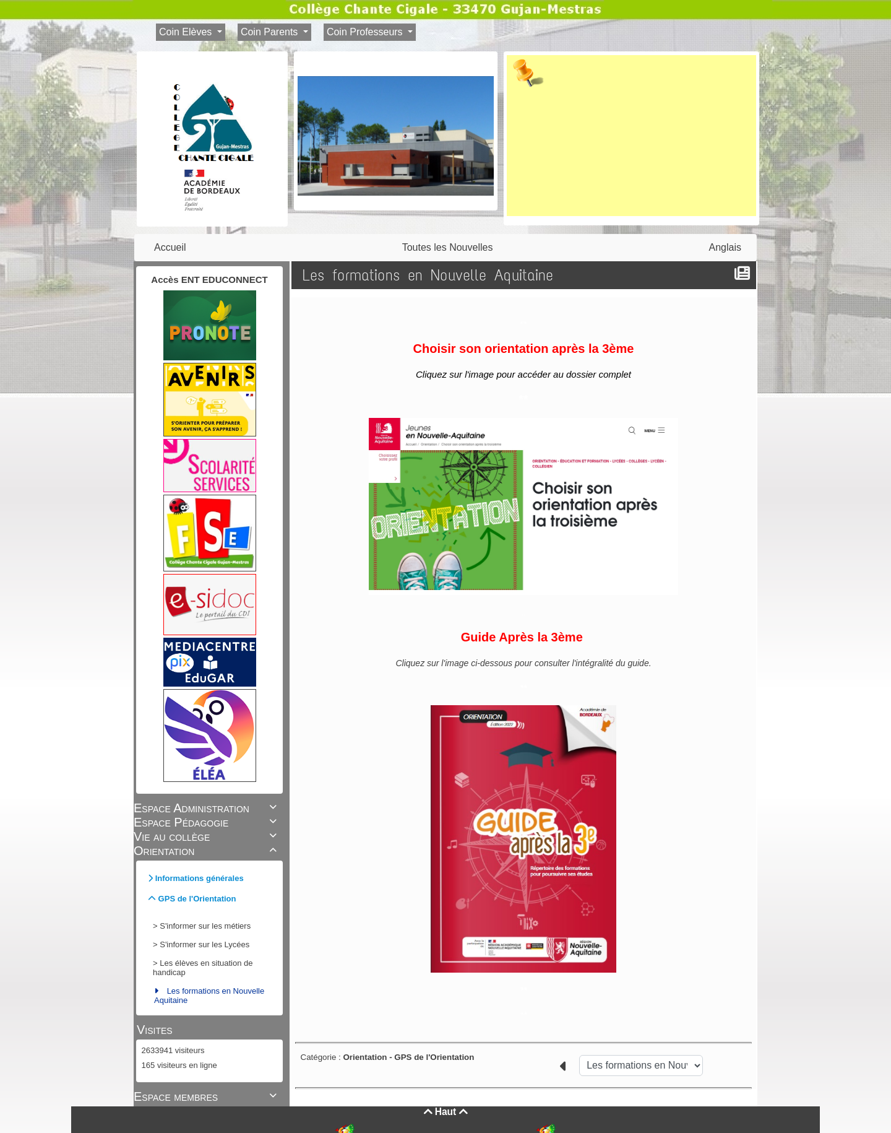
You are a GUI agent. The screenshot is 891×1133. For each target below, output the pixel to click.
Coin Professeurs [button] (366, 32)
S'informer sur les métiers (205, 926)
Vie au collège (207, 836)
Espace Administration (207, 808)
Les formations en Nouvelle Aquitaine (209, 995)
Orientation (207, 850)
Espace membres (207, 1096)
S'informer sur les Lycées (204, 944)
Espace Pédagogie (207, 822)
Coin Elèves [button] (187, 32)
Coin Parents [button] (271, 32)
